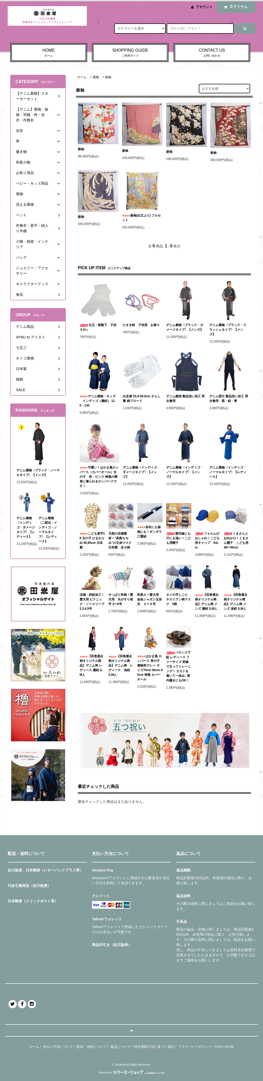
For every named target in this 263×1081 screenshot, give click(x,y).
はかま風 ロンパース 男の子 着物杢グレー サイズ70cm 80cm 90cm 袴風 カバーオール (150, 667)
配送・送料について (92, 1047)
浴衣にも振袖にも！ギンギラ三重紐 (149, 531)
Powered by (131, 1072)
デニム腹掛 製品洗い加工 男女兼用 (185, 398)
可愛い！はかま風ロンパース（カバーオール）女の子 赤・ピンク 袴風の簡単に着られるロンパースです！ (99, 477)
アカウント (204, 7)
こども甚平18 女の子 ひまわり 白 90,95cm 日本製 (92, 540)
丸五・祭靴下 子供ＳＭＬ (98, 327)
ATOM (229, 1047)
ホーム (82, 77)
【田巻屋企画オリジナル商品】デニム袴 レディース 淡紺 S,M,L (120, 665)
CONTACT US (212, 53)
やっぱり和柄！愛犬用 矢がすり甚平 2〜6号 (120, 599)
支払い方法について (58, 1047)
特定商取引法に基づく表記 (154, 1047)
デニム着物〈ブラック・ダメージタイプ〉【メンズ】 (184, 327)
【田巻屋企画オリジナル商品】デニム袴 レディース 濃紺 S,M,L (91, 665)
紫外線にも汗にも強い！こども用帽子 (178, 538)
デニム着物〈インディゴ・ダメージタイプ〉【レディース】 (25, 527)
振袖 (108, 77)
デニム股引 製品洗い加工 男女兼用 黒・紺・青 (228, 398)
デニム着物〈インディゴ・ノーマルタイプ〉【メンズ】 (184, 472)
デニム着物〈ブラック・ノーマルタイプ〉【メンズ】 (38, 473)
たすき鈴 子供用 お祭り (141, 325)
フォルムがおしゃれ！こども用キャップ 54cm (207, 540)
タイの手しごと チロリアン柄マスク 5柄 (178, 599)
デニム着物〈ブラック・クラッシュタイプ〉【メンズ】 (227, 329)
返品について (120, 1047)
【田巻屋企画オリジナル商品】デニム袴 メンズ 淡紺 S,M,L (235, 601)
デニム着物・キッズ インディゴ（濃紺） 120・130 (98, 400)
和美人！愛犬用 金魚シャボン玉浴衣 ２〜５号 (149, 599)
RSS (218, 1047)
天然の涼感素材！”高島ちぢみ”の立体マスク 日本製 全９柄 (120, 540)
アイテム (235, 6)
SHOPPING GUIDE (130, 53)
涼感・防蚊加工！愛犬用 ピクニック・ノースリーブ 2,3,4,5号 (92, 601)
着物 (96, 77)
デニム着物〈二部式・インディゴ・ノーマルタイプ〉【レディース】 (48, 529)
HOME (48, 53)
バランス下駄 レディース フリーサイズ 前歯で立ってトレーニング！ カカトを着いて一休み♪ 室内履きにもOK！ (178, 666)
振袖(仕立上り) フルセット (141, 218)
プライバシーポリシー (194, 1047)
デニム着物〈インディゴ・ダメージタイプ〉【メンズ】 (141, 472)
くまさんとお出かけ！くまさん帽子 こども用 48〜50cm (236, 540)
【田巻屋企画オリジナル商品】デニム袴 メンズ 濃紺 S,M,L (207, 601)
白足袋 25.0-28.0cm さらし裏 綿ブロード (142, 398)
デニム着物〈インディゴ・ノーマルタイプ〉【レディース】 (227, 472)
